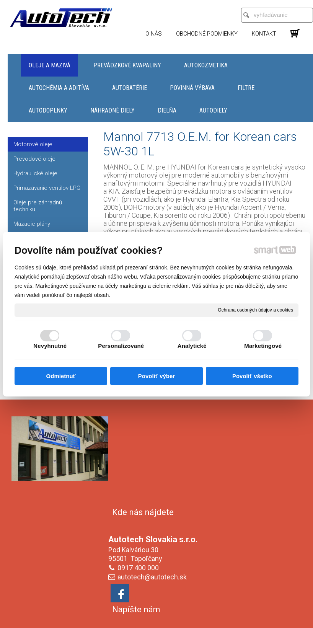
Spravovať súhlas (157, 613)
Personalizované (121, 346)
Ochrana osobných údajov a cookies (255, 309)
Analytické (192, 346)
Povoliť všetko (252, 376)
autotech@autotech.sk (153, 486)
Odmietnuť (61, 376)
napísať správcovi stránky (167, 607)
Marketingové (263, 346)
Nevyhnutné (50, 346)
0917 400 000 (139, 477)
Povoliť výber (156, 376)
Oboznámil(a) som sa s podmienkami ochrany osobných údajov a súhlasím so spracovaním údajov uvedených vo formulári (255, 553)
